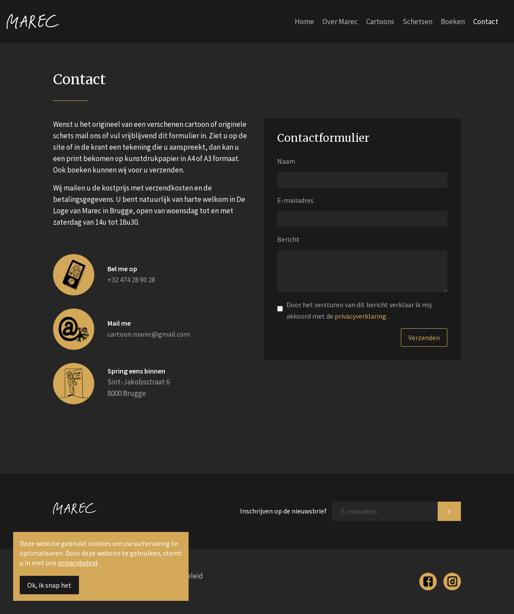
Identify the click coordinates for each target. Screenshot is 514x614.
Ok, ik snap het (49, 585)
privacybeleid (77, 562)
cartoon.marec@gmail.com (148, 334)
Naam (286, 161)
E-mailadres (295, 200)
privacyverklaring (361, 316)
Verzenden (424, 337)
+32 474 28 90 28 (131, 279)
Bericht (288, 239)
